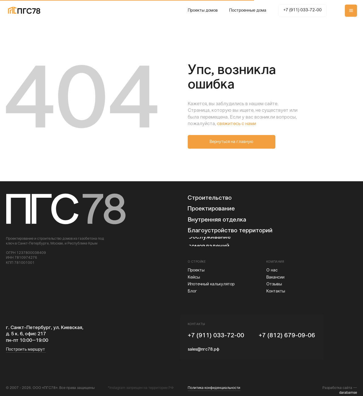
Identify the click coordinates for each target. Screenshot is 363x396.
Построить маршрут (25, 349)
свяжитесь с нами (236, 124)
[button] (351, 11)
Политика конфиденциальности (214, 388)
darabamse (348, 393)
